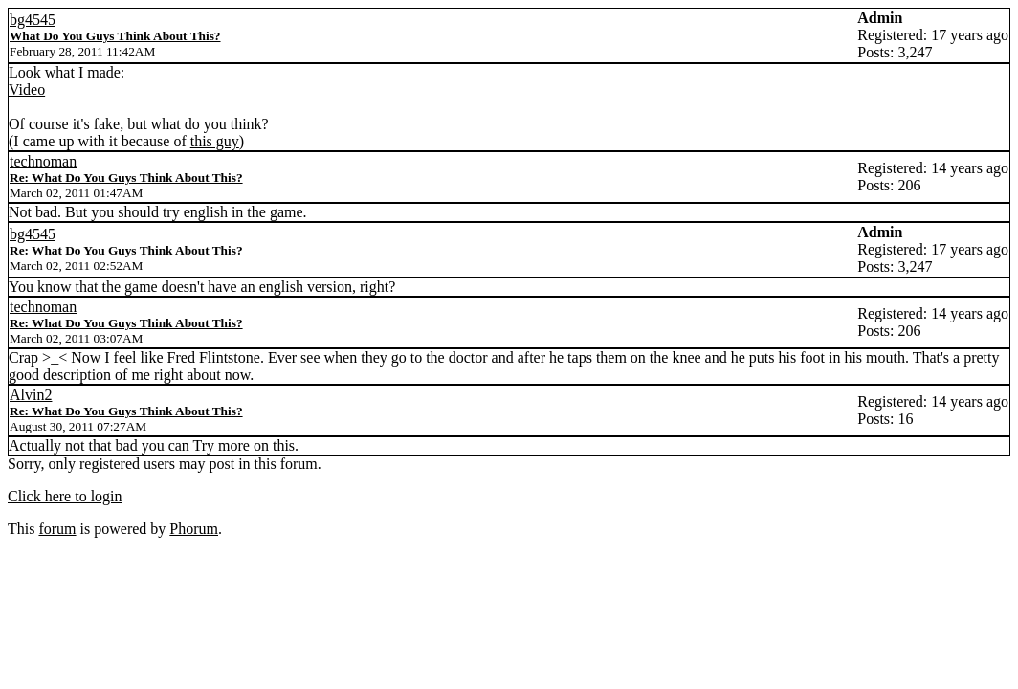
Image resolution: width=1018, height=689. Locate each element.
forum (57, 529)
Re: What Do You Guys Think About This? (126, 177)
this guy (214, 141)
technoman (43, 161)
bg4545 (32, 19)
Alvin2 (31, 395)
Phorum (193, 529)
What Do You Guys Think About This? (115, 36)
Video (27, 89)
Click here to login (65, 496)
